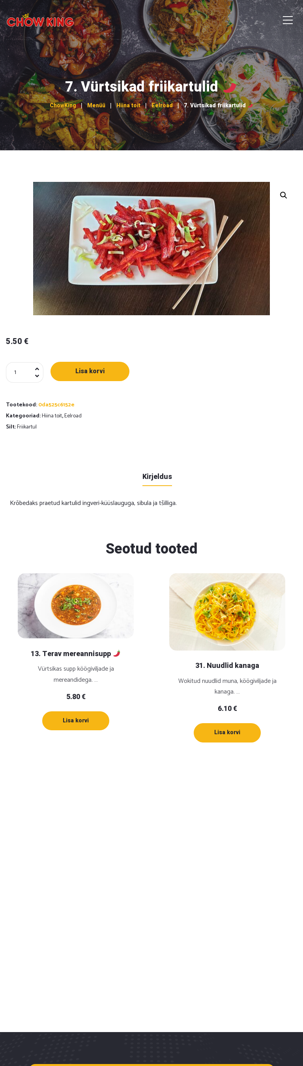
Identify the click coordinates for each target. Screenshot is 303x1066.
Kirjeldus (157, 476)
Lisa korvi (90, 371)
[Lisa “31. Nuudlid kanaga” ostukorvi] (227, 732)
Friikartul (27, 427)
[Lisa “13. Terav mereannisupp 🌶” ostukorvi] (75, 720)
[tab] (157, 476)
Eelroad (73, 416)
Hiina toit (52, 416)
